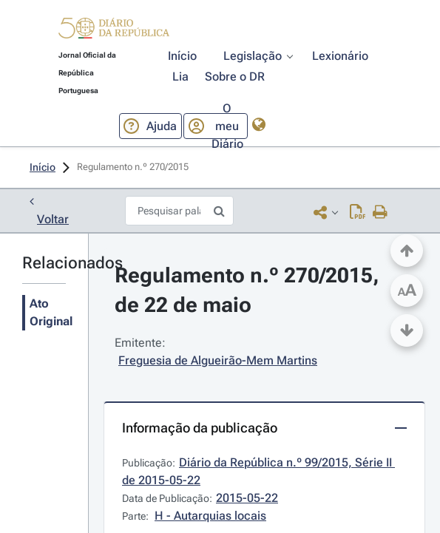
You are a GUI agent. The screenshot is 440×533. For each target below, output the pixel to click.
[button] (113, 31)
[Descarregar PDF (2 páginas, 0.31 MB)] (357, 212)
